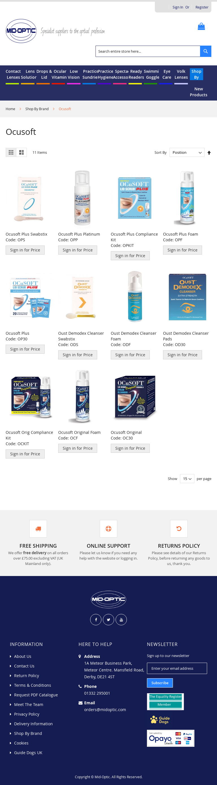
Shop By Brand (37, 108)
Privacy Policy (26, 714)
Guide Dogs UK (28, 752)
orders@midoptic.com (105, 709)
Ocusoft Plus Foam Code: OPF (180, 236)
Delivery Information (33, 723)
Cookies (21, 743)
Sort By (161, 152)
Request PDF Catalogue (36, 694)
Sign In (178, 7)
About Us (22, 656)
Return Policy (26, 675)
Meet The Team (28, 704)
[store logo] (57, 30)
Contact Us (24, 666)
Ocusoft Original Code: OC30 (126, 435)
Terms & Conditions (32, 685)
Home (11, 108)
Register (202, 7)
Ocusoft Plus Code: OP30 (17, 336)
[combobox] (153, 51)
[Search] (205, 51)
